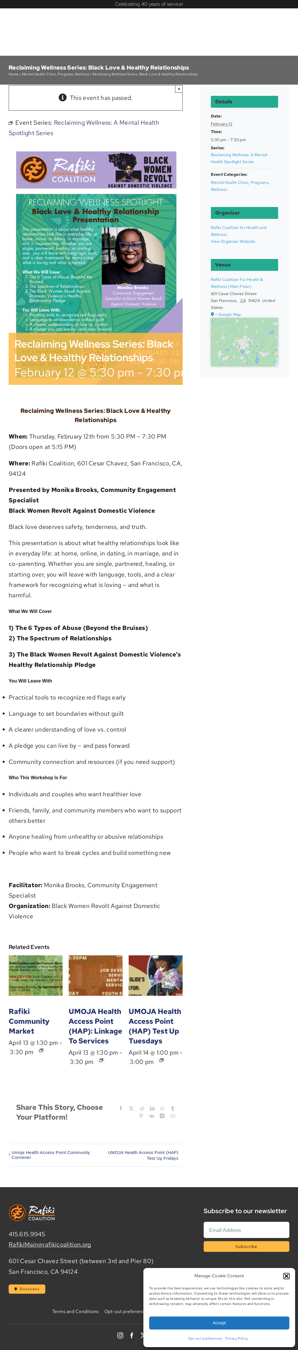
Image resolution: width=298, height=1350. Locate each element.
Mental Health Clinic (229, 182)
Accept (219, 1322)
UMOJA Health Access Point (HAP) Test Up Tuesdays (155, 1026)
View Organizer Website (233, 241)
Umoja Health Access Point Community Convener (51, 1155)
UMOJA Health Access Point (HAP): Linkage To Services (95, 1026)
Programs (260, 182)
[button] (286, 1276)
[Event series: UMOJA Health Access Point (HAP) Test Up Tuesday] (162, 1060)
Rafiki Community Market (29, 1021)
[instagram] (120, 1335)
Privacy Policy (236, 1338)
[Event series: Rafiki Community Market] (41, 1050)
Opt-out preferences (205, 1338)
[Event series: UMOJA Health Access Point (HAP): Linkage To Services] (101, 1060)
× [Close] (179, 88)
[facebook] (132, 1335)
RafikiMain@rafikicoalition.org (50, 1244)
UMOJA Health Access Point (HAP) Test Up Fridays (143, 1155)
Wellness (219, 189)
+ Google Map (228, 314)
